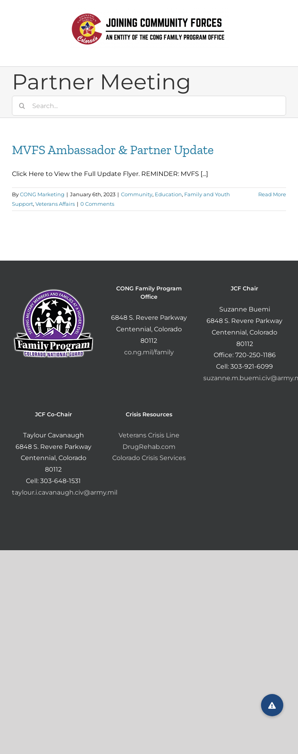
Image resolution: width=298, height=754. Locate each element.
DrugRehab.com (149, 446)
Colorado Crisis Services (149, 458)
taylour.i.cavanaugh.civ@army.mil (64, 492)
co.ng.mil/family (149, 352)
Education (168, 194)
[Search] (22, 106)
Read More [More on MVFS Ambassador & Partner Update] (272, 194)
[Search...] (149, 106)
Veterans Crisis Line (149, 435)
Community (136, 194)
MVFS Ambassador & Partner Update (113, 149)
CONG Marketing (42, 194)
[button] (272, 705)
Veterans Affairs (55, 204)
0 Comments (97, 204)
